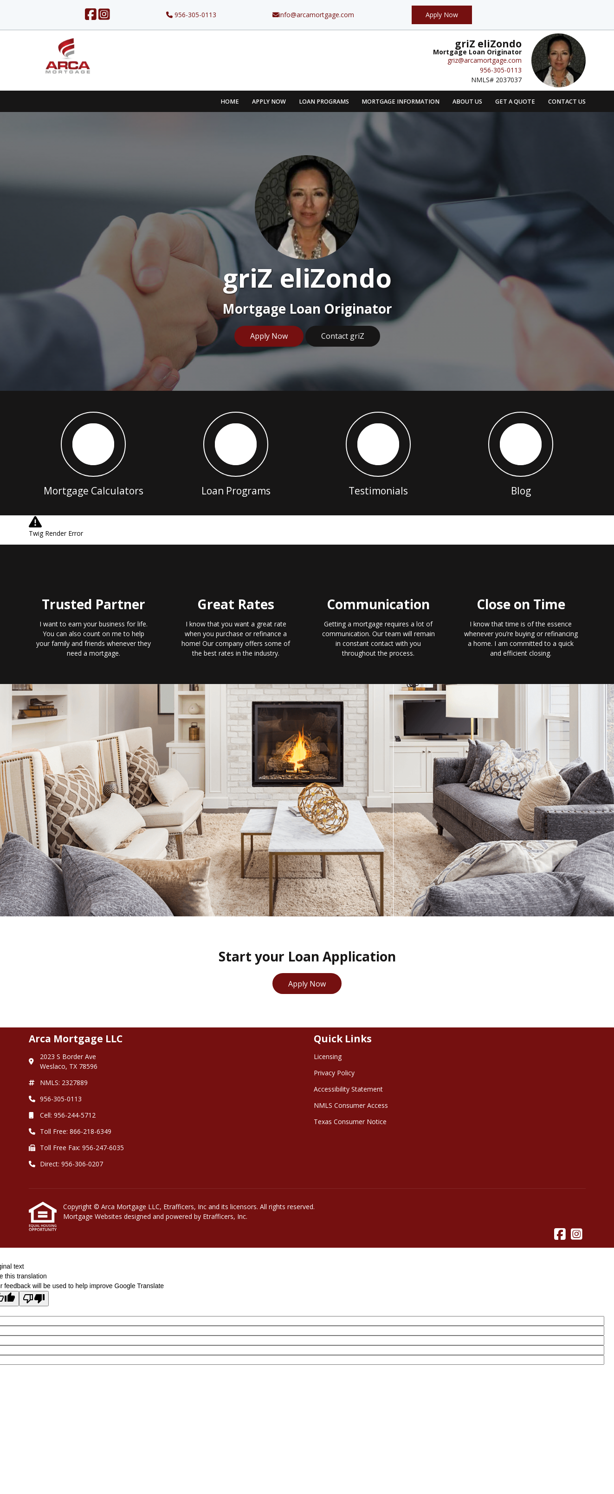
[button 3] (378, 453)
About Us (467, 101)
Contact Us (567, 101)
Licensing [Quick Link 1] (328, 1056)
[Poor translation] (34, 1298)
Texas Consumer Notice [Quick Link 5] (350, 1121)
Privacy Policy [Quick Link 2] (334, 1072)
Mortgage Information (400, 101)
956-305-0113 (191, 14)
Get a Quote (515, 101)
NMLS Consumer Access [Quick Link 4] (351, 1105)
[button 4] (521, 453)
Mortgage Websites (93, 1216)
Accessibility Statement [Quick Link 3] (348, 1089)
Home (229, 101)
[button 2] (236, 453)
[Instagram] (104, 14)
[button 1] (93, 453)
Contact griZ (342, 336)
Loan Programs (324, 101)
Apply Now (442, 14)
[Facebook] (91, 14)
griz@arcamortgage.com (484, 60)
